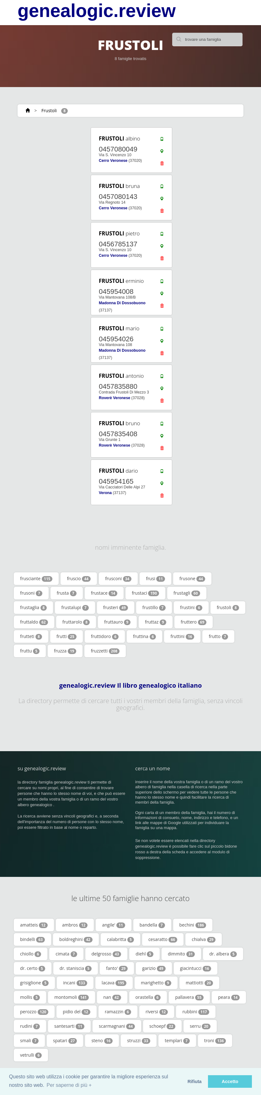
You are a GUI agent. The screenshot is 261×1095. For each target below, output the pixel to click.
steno (102, 1040)
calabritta (120, 939)
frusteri (115, 607)
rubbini (195, 1012)
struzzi (138, 1040)
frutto (218, 636)
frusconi (118, 578)
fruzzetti (105, 651)
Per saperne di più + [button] (69, 1085)
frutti (66, 636)
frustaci (145, 593)
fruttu (30, 651)
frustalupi (74, 607)
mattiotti (199, 983)
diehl (144, 954)
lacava (114, 983)
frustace (104, 593)
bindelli (32, 939)
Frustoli (49, 110)
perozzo (34, 1012)
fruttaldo (34, 622)
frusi (155, 578)
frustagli (186, 593)
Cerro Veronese (113, 160)
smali (29, 1040)
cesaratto (162, 939)
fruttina (144, 636)
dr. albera (223, 954)
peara (229, 997)
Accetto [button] (230, 1081)
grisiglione (34, 983)
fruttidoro (105, 636)
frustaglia (33, 607)
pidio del (76, 1012)
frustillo (154, 607)
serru (200, 1026)
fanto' (117, 968)
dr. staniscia (76, 968)
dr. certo (32, 968)
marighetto (156, 983)
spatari (65, 1040)
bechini (192, 925)
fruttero (193, 622)
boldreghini (76, 939)
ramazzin (118, 1012)
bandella (152, 925)
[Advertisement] (55, 165)
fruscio (79, 578)
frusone (192, 578)
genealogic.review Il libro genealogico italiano (130, 685)
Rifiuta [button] (195, 1081)
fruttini (182, 636)
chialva (204, 939)
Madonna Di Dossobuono (122, 303)
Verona (105, 493)
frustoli (228, 607)
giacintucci (195, 968)
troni (215, 1040)
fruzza (65, 651)
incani (75, 983)
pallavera (189, 997)
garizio (154, 968)
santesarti (69, 1026)
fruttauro (117, 622)
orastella (148, 997)
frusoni (31, 593)
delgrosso (106, 954)
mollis (30, 997)
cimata (66, 954)
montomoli (71, 997)
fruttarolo (76, 622)
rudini (30, 1026)
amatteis (34, 925)
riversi (157, 1012)
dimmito (181, 954)
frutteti (31, 636)
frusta (67, 593)
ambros (75, 925)
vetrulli (31, 1055)
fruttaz (155, 622)
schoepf (162, 1026)
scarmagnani (117, 1026)
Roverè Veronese (114, 398)
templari (177, 1040)
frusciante (36, 578)
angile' (113, 925)
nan (112, 997)
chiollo (30, 954)
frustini (191, 607)
